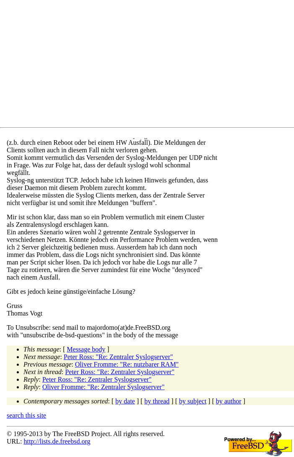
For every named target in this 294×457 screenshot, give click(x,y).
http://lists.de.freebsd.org (56, 441)
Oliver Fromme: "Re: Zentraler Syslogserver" (103, 386)
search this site (26, 415)
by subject (192, 401)
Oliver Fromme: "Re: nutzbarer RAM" (127, 364)
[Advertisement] (150, 65)
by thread (157, 401)
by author (228, 401)
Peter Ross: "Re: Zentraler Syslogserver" (118, 356)
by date (125, 401)
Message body (86, 349)
